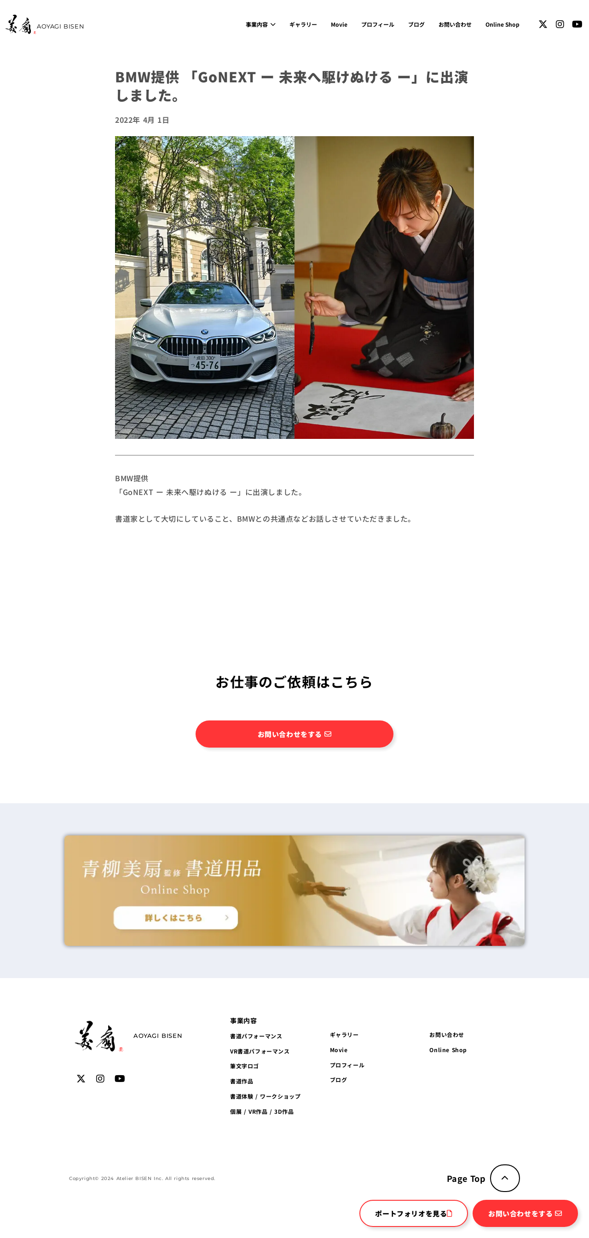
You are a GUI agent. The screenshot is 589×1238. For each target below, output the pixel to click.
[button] (243, 1020)
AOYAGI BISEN (60, 26)
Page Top (466, 1178)
